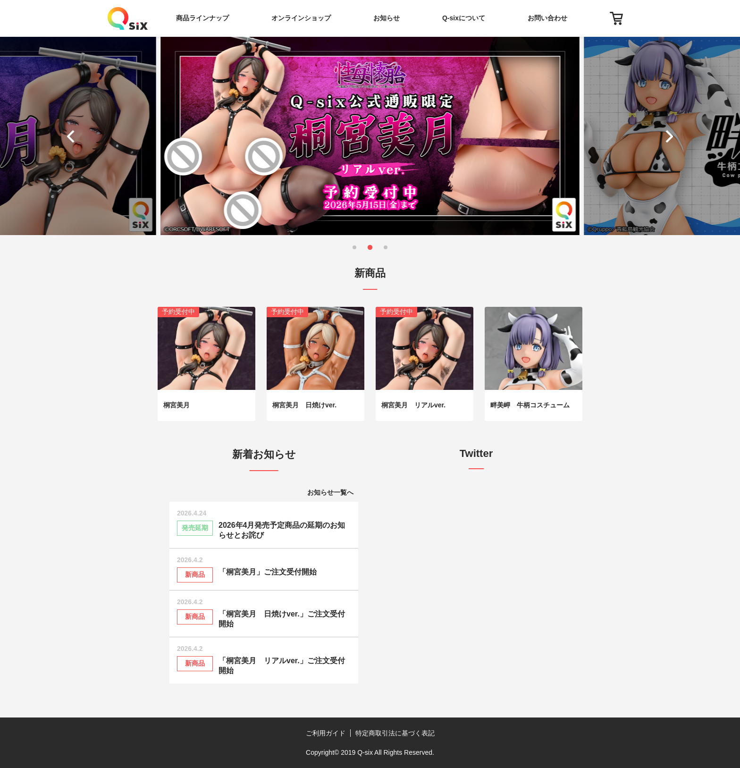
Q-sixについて (463, 18)
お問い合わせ (547, 18)
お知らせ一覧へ (330, 492)
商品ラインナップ (202, 18)
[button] (73, 136)
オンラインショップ (301, 18)
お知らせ (386, 18)
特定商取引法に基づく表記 (395, 733)
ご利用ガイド (325, 733)
